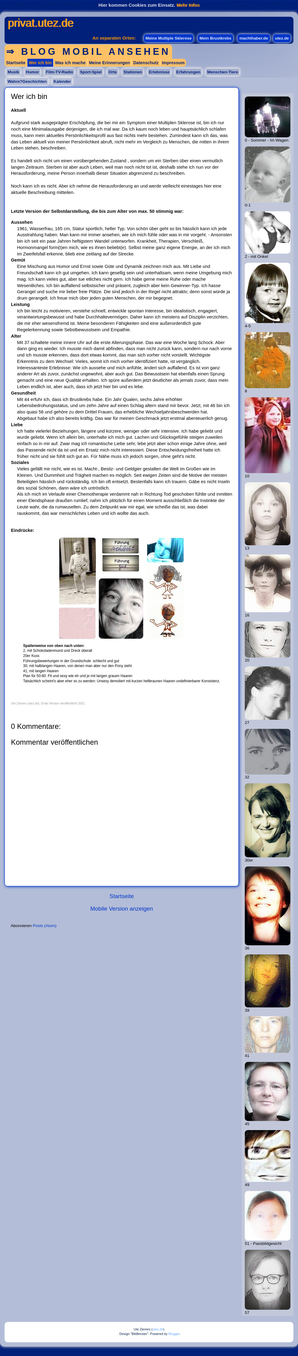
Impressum (173, 62)
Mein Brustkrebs (215, 38)
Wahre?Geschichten (27, 81)
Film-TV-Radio (59, 72)
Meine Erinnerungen (109, 62)
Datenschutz (145, 62)
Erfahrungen (188, 72)
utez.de (282, 38)
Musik (13, 72)
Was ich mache (70, 62)
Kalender (62, 81)
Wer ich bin (40, 62)
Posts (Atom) (45, 925)
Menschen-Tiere (222, 72)
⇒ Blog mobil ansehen (88, 51)
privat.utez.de (40, 23)
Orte (113, 72)
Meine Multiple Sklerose (169, 38)
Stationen (132, 72)
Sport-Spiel (91, 72)
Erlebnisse (159, 72)
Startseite (16, 62)
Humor (32, 72)
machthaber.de (253, 38)
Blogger (174, 1334)
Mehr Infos (187, 5)
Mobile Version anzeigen (121, 908)
